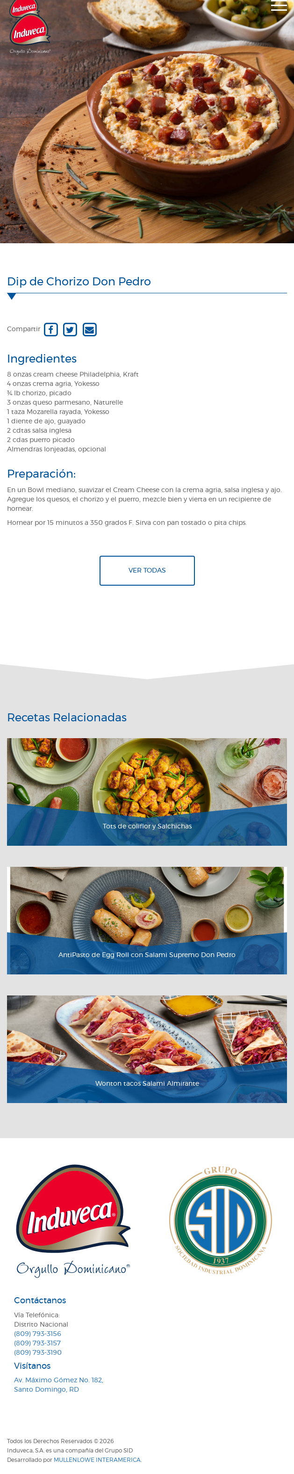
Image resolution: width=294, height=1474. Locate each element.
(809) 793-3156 (37, 1334)
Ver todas (147, 570)
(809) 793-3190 (38, 1353)
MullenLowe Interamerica (97, 1460)
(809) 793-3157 (37, 1343)
